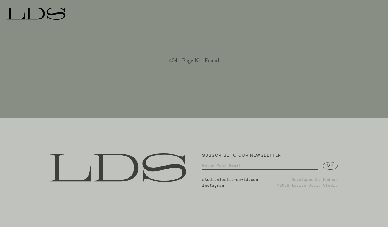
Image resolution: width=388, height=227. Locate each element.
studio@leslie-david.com (230, 181)
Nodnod (330, 181)
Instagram (213, 187)
